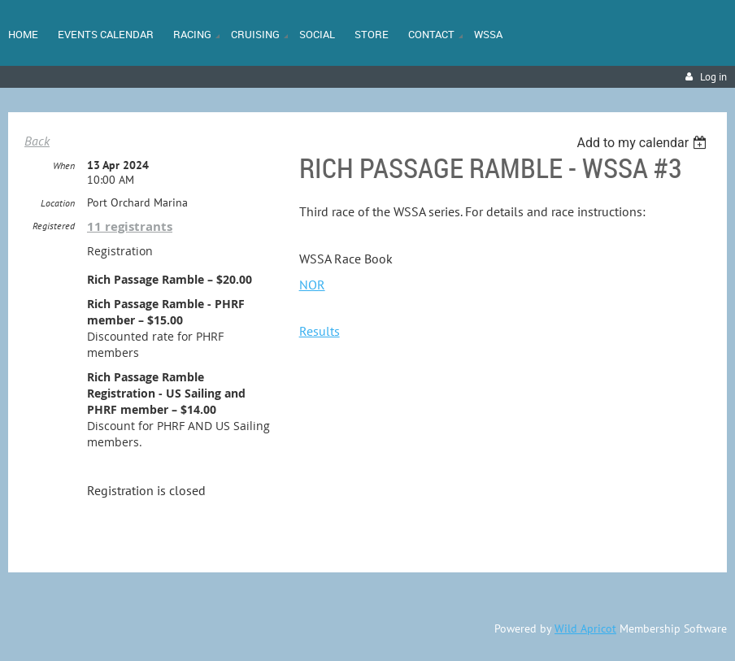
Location (58, 203)
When (64, 165)
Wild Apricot (585, 628)
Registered (54, 226)
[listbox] (643, 143)
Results (319, 331)
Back (37, 141)
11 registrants (129, 226)
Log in (713, 77)
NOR (312, 284)
